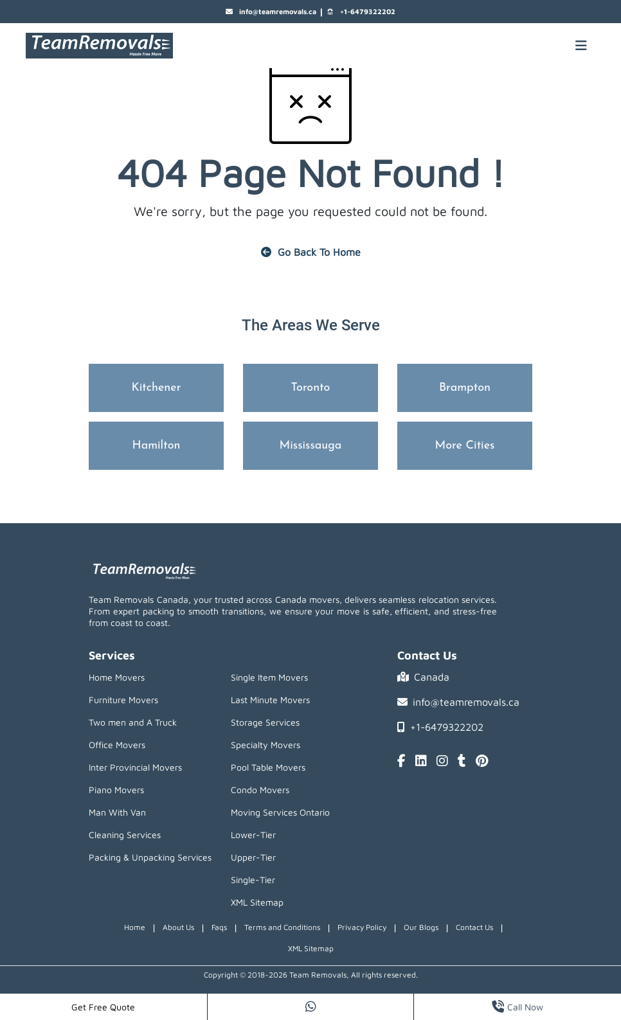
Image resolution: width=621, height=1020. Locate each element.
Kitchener (156, 388)
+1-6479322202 (361, 11)
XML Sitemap (257, 902)
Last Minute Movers (270, 699)
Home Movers (117, 677)
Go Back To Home (311, 252)
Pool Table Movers (268, 767)
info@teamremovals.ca (271, 11)
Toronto (310, 388)
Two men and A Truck (133, 722)
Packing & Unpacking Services (150, 857)
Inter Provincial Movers (135, 767)
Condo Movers (260, 789)
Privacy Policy (362, 927)
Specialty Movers (265, 744)
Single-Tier (253, 879)
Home (134, 927)
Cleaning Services (125, 834)
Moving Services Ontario (280, 812)
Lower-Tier (253, 834)
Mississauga (311, 446)
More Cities (465, 446)
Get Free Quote (103, 1006)
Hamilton (156, 446)
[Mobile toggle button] (581, 46)
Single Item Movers (269, 677)
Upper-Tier (253, 857)
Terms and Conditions (282, 927)
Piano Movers (116, 789)
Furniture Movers (123, 699)
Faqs (219, 927)
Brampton (465, 388)
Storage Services (265, 722)
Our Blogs (421, 927)
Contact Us (474, 927)
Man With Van (117, 812)
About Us (178, 927)
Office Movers (117, 744)
